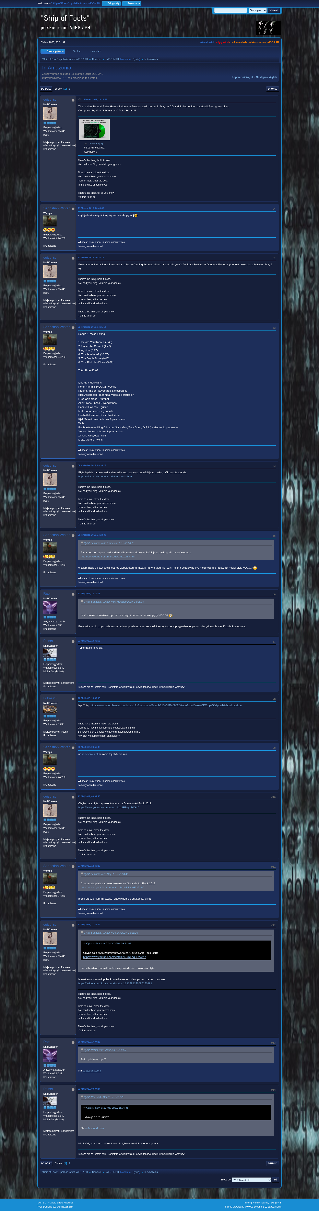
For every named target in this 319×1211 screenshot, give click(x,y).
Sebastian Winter (56, 208)
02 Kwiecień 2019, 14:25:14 (92, 327)
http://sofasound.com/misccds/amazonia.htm (105, 476)
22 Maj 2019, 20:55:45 (89, 747)
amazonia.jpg (93, 143)
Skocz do (226, 1179)
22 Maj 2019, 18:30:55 (89, 641)
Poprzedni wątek (242, 77)
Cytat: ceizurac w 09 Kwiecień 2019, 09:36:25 (109, 543)
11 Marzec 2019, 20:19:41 (94, 99)
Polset (48, 641)
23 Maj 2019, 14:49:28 (89, 866)
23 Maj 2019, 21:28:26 (89, 924)
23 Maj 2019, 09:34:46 (89, 796)
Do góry (46, 1163)
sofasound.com (92, 1070)
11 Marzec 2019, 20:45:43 (91, 208)
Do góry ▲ (276, 1202)
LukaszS (50, 698)
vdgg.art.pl (222, 42)
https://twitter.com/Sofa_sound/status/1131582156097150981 (115, 983)
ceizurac (49, 99)
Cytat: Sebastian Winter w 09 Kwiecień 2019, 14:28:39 (114, 601)
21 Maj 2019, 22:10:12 (89, 593)
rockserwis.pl (90, 754)
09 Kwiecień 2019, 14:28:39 (92, 535)
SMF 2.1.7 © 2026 (46, 1202)
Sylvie (136, 59)
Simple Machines (65, 1202)
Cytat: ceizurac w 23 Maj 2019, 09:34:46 (106, 874)
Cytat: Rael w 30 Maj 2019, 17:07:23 (104, 1097)
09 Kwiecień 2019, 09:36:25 (92, 465)
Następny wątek (266, 77)
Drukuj (272, 89)
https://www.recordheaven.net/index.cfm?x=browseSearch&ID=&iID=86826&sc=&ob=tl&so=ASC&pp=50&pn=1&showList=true (166, 705)
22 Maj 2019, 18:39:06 (89, 698)
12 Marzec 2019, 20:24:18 (91, 257)
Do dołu (46, 89)
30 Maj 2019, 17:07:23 (89, 1042)
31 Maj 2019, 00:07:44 (89, 1089)
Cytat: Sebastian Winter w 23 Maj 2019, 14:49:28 (111, 933)
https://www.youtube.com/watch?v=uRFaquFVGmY (109, 807)
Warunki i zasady (260, 1202)
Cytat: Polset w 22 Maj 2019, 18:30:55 (105, 1050)
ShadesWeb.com (65, 1207)
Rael (46, 594)
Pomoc (247, 1202)
